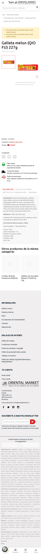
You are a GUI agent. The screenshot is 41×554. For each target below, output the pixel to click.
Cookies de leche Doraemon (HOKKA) (10, 277)
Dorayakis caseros (7, 458)
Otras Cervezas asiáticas (9, 473)
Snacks (7, 480)
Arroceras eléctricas (28, 500)
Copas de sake (17, 516)
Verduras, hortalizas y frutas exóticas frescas (24, 484)
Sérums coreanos (34, 525)
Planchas (4, 502)
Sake (25, 471)
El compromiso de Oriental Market (13, 320)
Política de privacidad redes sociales (14, 352)
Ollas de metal (17, 500)
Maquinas (23, 497)
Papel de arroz (13, 451)
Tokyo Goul (9, 538)
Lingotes (16, 458)
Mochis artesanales (33, 456)
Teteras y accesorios (26, 506)
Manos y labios (20, 527)
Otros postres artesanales (28, 458)
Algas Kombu (5, 454)
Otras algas (29, 454)
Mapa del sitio (6, 327)
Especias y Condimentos (26, 462)
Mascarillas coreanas (7, 527)
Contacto (5, 323)
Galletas (3, 462)
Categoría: (12, 142)
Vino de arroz (25, 473)
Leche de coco (35, 469)
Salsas (12, 467)
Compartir (5, 153)
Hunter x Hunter (10, 536)
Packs (10, 477)
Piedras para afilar (15, 504)
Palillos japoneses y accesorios (17, 502)
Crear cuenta (6, 379)
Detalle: (8, 139)
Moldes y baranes (34, 497)
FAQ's (4, 316)
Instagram (18, 407)
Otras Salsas (5, 471)
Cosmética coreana (13, 520)
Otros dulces (12, 462)
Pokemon (32, 536)
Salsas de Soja (18, 467)
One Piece (25, 536)
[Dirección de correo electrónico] (16, 421)
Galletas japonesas (15, 142)
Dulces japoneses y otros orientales (17, 460)
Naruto (18, 536)
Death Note (10, 534)
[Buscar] (20, 8)
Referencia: (5, 51)
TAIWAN (11, 145)
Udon (11, 482)
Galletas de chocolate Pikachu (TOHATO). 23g (29, 278)
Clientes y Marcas (8, 312)
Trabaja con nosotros (9, 356)
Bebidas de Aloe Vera (27, 486)
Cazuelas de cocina (23, 491)
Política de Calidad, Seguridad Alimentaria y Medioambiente (16, 361)
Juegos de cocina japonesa (10, 497)
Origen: (8, 145)
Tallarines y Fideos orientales (20, 480)
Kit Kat (37, 460)
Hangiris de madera (33, 495)
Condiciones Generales (9, 344)
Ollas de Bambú (6, 500)
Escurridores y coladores (17, 495)
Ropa (2, 513)
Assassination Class (25, 532)
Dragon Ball (30, 534)
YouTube (13, 407)
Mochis (32, 460)
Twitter (8, 407)
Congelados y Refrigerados (18, 456)
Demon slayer (19, 534)
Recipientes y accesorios (31, 504)
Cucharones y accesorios (23, 493)
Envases (32, 516)
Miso (7, 467)
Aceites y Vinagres (25, 449)
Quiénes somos (7, 308)
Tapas (24, 518)
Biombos (19, 509)
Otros (38, 500)
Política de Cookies (8, 341)
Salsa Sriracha (24, 469)
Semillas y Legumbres (20, 477)
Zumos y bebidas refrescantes (10, 486)
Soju (32, 473)
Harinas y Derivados (26, 464)
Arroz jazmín (23, 451)
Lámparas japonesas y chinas (25, 511)
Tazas (29, 518)
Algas (30, 451)
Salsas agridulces (29, 467)
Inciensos (11, 511)
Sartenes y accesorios (8, 506)
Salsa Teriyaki (13, 469)
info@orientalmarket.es (21, 402)
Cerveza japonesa (34, 471)
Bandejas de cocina (29, 489)
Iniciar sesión (6, 375)
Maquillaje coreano (27, 520)
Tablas (18, 506)
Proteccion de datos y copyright (12, 348)
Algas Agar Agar (18, 454)
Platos (19, 518)
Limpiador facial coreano (17, 525)
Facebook (3, 407)
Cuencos (26, 516)
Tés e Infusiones (19, 482)
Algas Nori (36, 451)
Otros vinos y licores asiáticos (17, 475)
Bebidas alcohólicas (16, 471)
